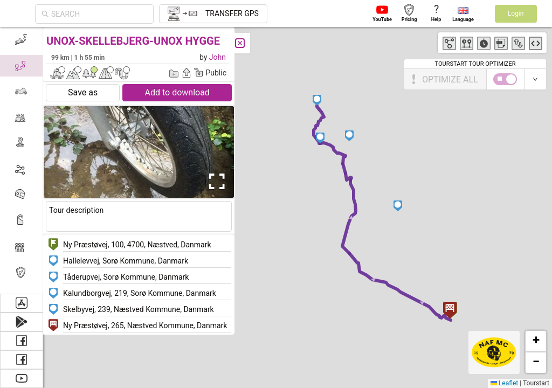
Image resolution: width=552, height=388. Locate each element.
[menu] (21, 160)
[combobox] (99, 14)
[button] (320, 138)
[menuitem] (21, 40)
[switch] (505, 79)
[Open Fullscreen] (214, 181)
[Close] (240, 43)
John (217, 57)
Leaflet (504, 383)
